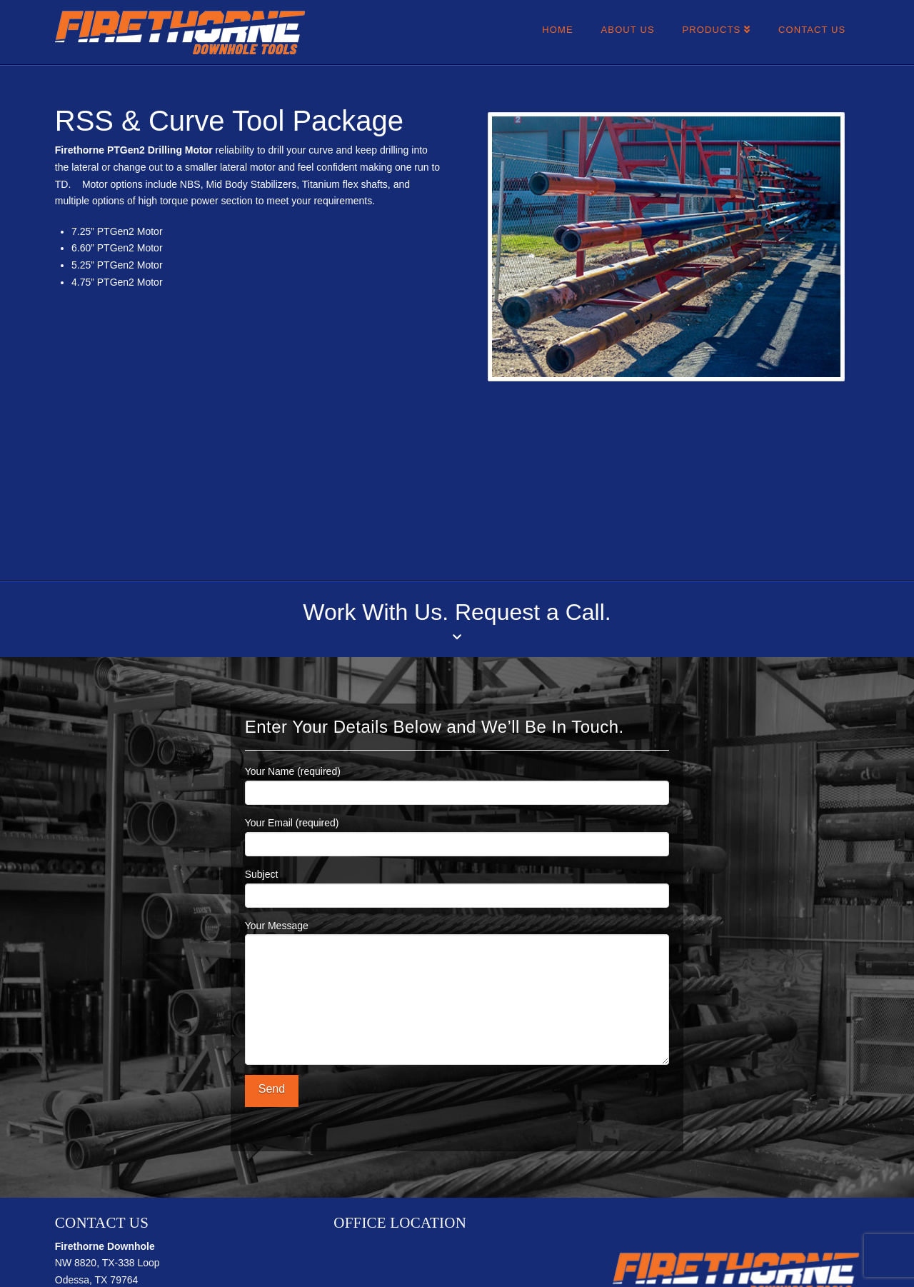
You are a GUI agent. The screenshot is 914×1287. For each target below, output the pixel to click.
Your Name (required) (457, 783)
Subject (457, 885)
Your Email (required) (457, 834)
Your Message (457, 934)
